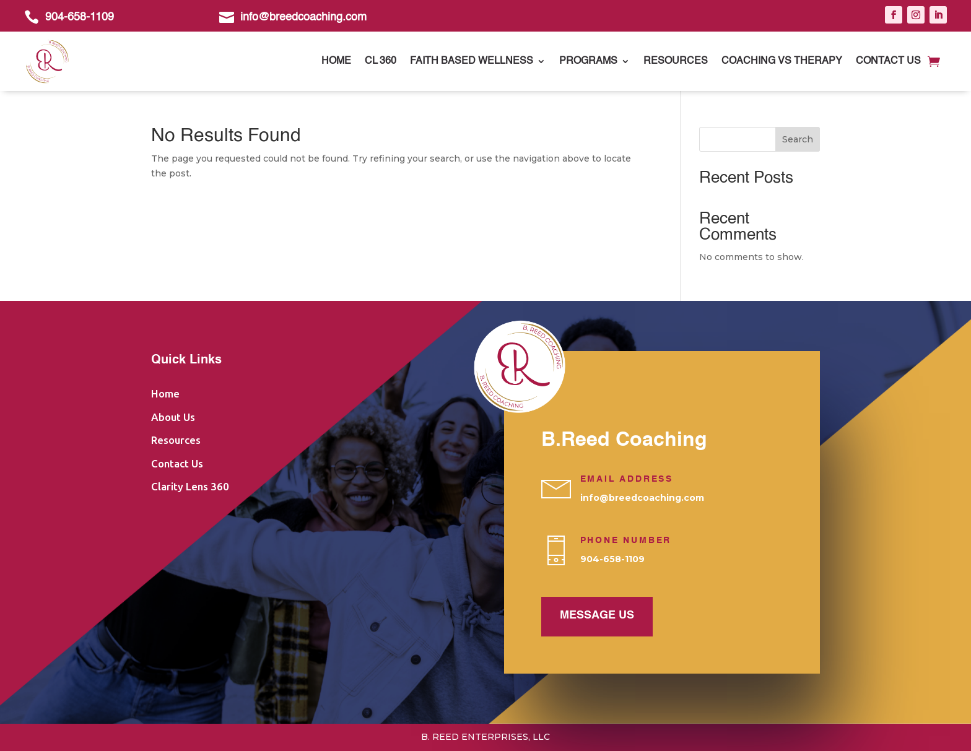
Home (336, 61)
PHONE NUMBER (626, 540)
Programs (588, 61)
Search (797, 139)
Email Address (626, 479)
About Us (173, 417)
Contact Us (888, 61)
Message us (597, 615)
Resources (675, 61)
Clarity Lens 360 (190, 486)
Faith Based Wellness (471, 61)
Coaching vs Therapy (781, 61)
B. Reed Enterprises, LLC (485, 736)
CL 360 (380, 61)
